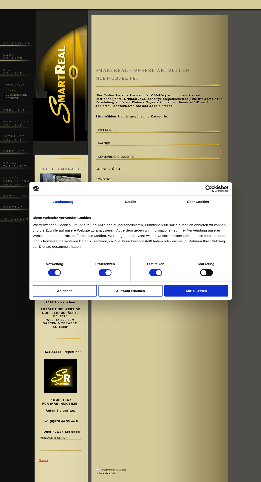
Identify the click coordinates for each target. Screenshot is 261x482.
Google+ (43, 460)
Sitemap (121, 469)
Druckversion (106, 469)
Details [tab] (130, 202)
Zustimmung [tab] (63, 202)
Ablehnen (64, 291)
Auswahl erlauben (130, 291)
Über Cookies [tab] (198, 202)
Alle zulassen (196, 291)
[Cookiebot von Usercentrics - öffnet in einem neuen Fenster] (208, 188)
